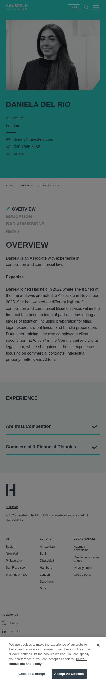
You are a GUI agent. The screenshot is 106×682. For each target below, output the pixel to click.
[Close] (98, 650)
